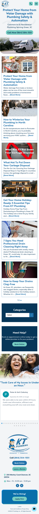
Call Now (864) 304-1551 (19, 32)
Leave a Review (19, 469)
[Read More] (15, 95)
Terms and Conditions (15, 509)
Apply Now (19, 499)
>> (21, 300)
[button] (1, 423)
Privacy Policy (25, 509)
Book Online (19, 344)
